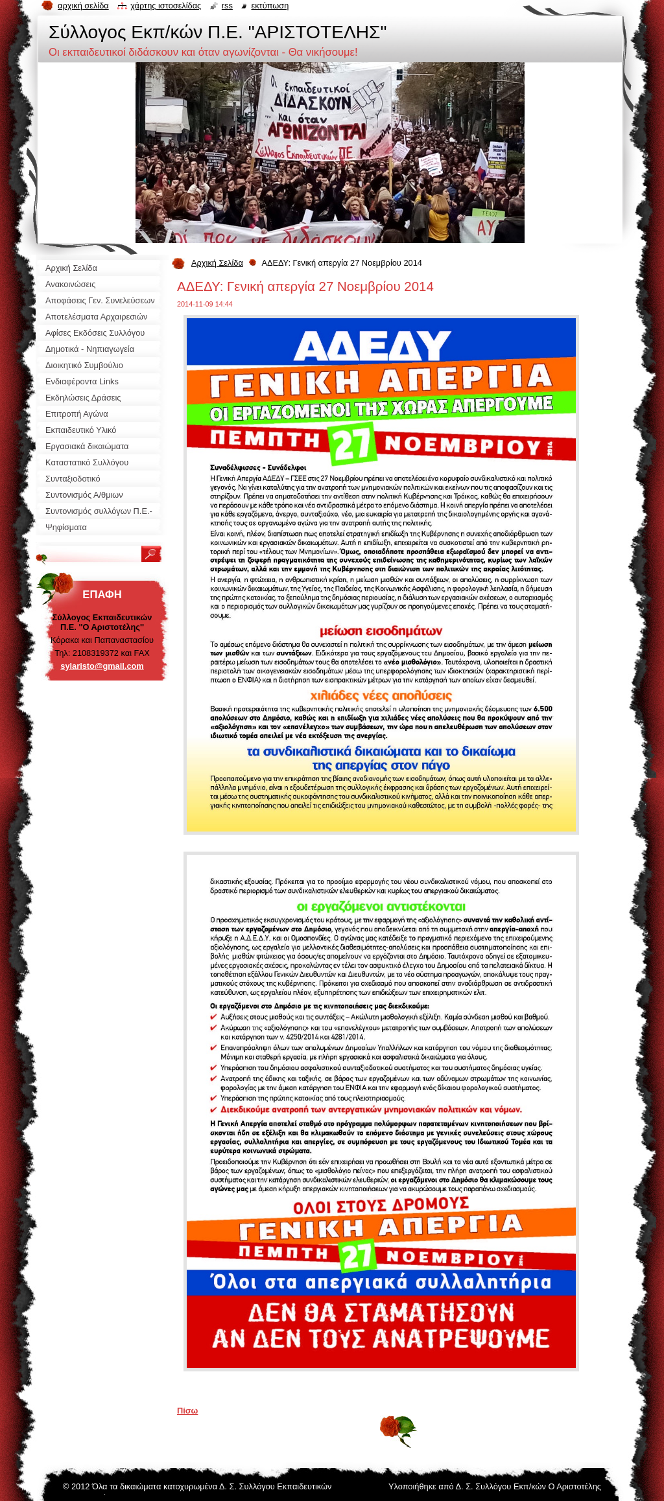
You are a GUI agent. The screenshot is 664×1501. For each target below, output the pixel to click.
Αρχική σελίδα (83, 5)
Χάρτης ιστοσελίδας (165, 5)
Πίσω (187, 1410)
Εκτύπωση (270, 5)
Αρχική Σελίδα (217, 263)
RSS (227, 5)
